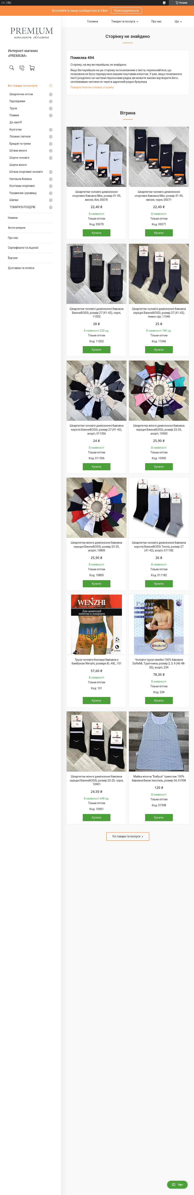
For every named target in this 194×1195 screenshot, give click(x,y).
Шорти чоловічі (19, 157)
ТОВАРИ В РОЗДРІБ (22, 207)
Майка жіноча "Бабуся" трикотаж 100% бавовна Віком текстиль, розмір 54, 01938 (159, 778)
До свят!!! (16, 122)
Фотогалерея (16, 227)
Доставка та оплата (21, 268)
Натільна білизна (21, 178)
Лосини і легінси (20, 136)
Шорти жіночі (18, 164)
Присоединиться (126, 10)
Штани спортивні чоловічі (26, 171)
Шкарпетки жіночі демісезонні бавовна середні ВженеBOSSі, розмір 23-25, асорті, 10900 (158, 429)
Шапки (14, 200)
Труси (13, 108)
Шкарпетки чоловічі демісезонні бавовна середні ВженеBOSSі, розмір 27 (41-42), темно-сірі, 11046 (159, 312)
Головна (92, 21)
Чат (177, 1184)
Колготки (16, 129)
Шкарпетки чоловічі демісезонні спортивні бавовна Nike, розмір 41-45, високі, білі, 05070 (96, 195)
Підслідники (17, 101)
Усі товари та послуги (126, 836)
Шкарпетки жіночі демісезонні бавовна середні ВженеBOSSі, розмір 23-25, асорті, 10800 (96, 546)
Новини (13, 217)
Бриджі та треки (20, 143)
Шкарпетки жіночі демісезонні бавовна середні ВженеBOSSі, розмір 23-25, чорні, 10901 (97, 780)
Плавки (14, 115)
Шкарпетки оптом (21, 94)
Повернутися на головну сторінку (92, 87)
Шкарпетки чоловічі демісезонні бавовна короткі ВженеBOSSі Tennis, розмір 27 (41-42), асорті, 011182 (159, 546)
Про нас (13, 237)
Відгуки (13, 257)
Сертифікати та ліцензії (23, 247)
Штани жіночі (18, 150)
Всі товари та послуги (22, 85)
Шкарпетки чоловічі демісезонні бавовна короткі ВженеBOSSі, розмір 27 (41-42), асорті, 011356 (97, 429)
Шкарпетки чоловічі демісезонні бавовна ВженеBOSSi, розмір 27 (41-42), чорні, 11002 (97, 312)
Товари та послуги (123, 21)
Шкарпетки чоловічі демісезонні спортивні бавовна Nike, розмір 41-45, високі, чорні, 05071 (159, 195)
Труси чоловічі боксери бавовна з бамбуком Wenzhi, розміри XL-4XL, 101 (97, 661)
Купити (96, 232)
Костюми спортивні (22, 185)
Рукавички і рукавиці (23, 193)
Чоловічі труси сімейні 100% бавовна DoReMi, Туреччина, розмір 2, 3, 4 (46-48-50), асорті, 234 (159, 663)
